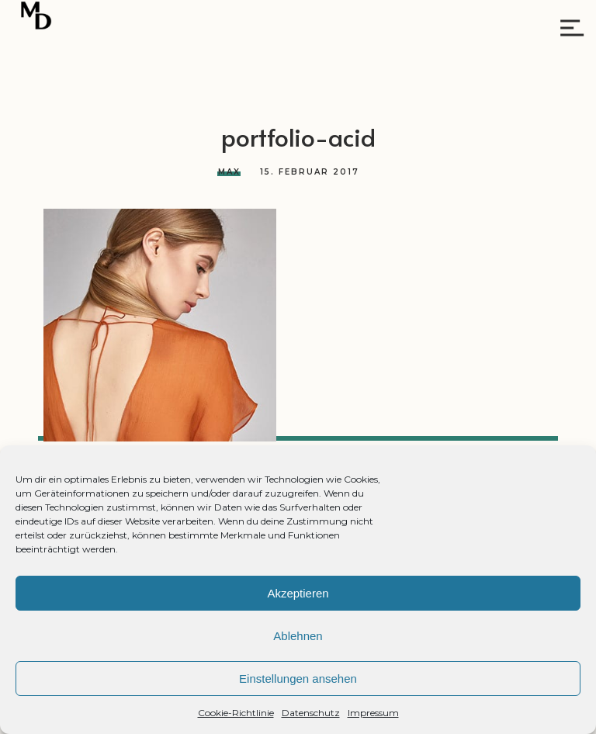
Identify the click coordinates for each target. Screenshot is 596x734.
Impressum (373, 712)
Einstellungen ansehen (298, 678)
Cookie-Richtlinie (236, 712)
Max (229, 172)
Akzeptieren (297, 593)
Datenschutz (311, 712)
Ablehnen (297, 635)
